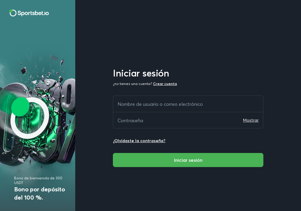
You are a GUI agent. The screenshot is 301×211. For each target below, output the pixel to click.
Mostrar (251, 120)
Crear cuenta (165, 83)
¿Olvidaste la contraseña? (139, 140)
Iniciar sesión (188, 160)
